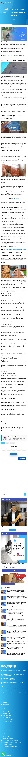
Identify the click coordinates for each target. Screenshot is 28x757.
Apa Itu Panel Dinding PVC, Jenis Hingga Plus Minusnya (16, 596)
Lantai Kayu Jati (6, 728)
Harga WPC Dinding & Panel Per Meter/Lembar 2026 (15, 590)
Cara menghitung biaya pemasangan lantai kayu (12, 742)
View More (13, 454)
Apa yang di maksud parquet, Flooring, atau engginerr (13, 753)
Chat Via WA (12, 529)
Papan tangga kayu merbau (8, 723)
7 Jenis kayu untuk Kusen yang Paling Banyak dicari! (15, 630)
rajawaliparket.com (13, 425)
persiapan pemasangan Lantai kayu (10, 751)
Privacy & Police (6, 704)
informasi (12, 443)
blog (7, 443)
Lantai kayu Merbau (7, 730)
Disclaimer (5, 702)
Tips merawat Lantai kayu (8, 744)
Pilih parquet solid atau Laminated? (10, 746)
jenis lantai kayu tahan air (8, 738)
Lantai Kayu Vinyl (6, 724)
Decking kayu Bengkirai (7, 715)
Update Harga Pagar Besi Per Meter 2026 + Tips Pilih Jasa (16, 602)
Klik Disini (14, 570)
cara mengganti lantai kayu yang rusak (10, 740)
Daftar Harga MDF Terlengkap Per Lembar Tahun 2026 (15, 609)
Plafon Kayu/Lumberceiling (8, 719)
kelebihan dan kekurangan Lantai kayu (10, 748)
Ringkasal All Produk (7, 711)
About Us (5, 700)
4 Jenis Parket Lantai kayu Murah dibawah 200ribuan (16, 249)
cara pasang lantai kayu (7, 755)
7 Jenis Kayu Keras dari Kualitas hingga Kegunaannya (15, 637)
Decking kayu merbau (7, 713)
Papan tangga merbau (7, 721)
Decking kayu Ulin (6, 717)
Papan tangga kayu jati (7, 726)
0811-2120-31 (16, 198)
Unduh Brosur (22, 458)
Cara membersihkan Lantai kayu (9, 749)
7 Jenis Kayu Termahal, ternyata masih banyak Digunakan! (16, 650)
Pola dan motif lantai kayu (8, 736)
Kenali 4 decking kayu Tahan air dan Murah (17, 418)
